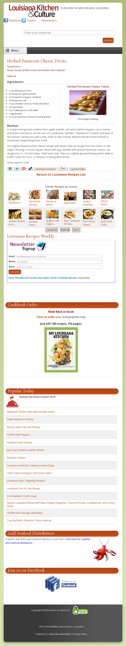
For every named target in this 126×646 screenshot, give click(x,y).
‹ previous (51, 229)
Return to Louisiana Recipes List (61, 174)
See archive (84, 278)
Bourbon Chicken (16, 457)
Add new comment (45, 169)
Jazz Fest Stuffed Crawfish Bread (25, 450)
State (55, 267)
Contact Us (41, 634)
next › (76, 229)
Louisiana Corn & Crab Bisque (23, 488)
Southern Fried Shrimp (19, 442)
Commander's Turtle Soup (21, 496)
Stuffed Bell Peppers (18, 434)
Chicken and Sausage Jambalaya (25, 512)
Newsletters (49, 20)
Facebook (15, 20)
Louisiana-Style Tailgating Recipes (26, 480)
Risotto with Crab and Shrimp (23, 427)
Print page (77, 169)
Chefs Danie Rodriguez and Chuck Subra (29, 473)
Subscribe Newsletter (60, 634)
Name (56, 262)
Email (55, 256)
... (71, 202)
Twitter (31, 20)
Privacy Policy (80, 634)
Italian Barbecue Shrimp (20, 419)
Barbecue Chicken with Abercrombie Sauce (30, 411)
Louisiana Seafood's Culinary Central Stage (30, 465)
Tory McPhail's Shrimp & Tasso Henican (29, 520)
